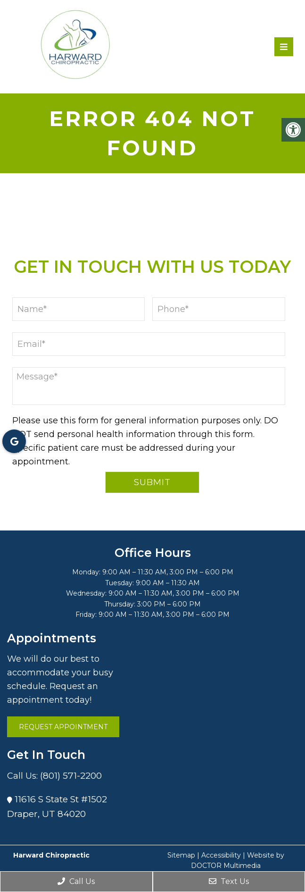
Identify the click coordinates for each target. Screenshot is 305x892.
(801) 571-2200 (71, 775)
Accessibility (221, 855)
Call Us (76, 881)
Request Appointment (63, 727)
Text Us (229, 881)
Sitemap (181, 855)
